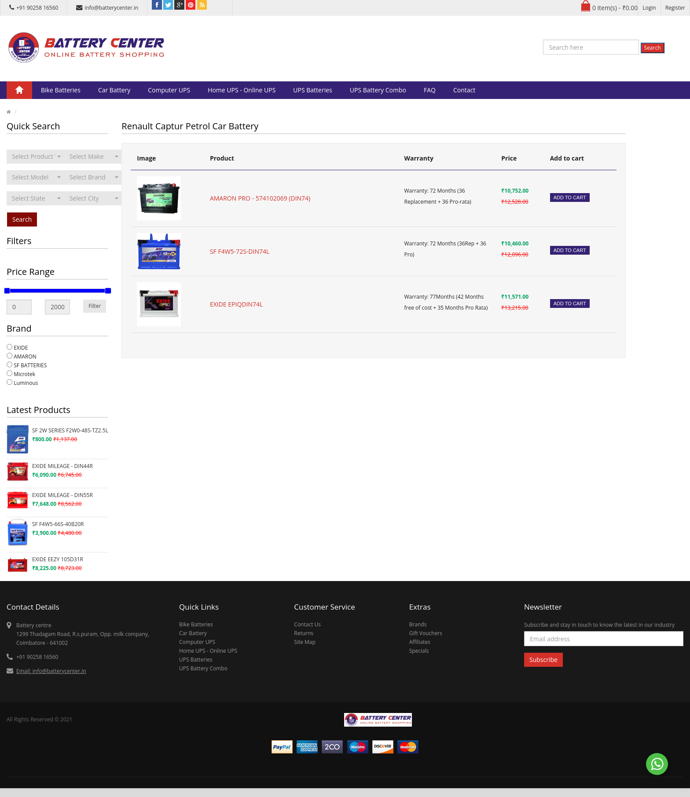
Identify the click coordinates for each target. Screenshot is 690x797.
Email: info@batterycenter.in (51, 671)
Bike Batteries (61, 90)
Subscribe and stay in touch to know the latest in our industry (599, 625)
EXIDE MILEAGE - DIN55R (62, 495)
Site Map (305, 642)
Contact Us (307, 624)
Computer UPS (169, 90)
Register (675, 7)
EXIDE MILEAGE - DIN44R (62, 466)
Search (652, 47)
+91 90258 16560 (33, 7)
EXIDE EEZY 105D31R (57, 559)
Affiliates (419, 642)
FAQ (430, 90)
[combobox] (36, 157)
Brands (418, 624)
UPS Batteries (312, 90)
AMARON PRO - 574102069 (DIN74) (260, 198)
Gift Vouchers (425, 633)
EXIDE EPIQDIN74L (236, 304)
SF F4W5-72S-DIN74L (239, 251)
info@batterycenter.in (107, 7)
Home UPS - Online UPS (241, 90)
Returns (303, 633)
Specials (419, 650)
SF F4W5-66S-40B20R (58, 524)
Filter (94, 306)
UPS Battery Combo (378, 90)
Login (649, 7)
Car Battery (114, 90)
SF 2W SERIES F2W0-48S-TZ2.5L (70, 430)
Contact (464, 90)
